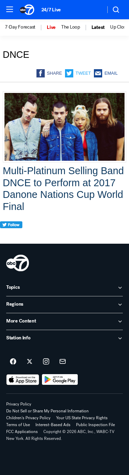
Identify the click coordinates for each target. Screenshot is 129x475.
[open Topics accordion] (64, 288)
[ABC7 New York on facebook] (13, 362)
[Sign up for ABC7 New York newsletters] (62, 362)
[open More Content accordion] (64, 321)
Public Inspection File (95, 425)
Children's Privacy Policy (28, 418)
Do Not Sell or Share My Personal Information (47, 411)
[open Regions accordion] (64, 304)
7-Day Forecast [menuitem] (20, 27)
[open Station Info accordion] (64, 338)
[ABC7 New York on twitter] (29, 362)
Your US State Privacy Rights (82, 418)
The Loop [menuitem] (70, 27)
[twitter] (11, 237)
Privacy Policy (18, 404)
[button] (9, 9)
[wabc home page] (17, 263)
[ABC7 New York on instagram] (46, 362)
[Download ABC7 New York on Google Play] (60, 379)
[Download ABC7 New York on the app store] (22, 379)
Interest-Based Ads (53, 425)
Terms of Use (18, 425)
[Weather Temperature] (95, 10)
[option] (26, 27)
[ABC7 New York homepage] (27, 9)
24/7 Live (51, 10)
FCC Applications (22, 432)
